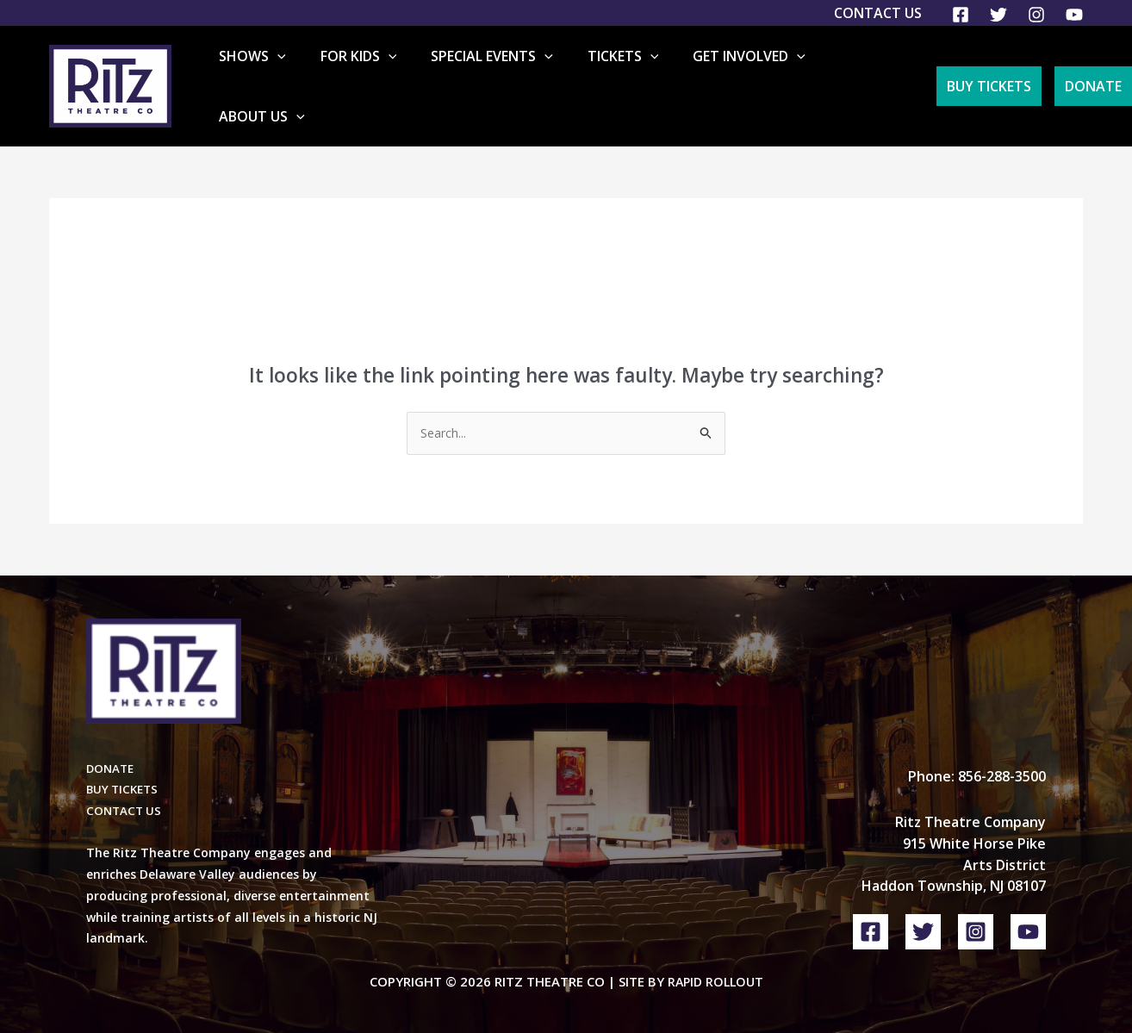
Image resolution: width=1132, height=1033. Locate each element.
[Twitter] (998, 14)
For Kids (393, 73)
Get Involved (743, 73)
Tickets (630, 73)
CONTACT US (125, 786)
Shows (300, 73)
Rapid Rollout (715, 957)
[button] (325, 73)
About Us (862, 73)
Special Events (513, 73)
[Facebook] (960, 14)
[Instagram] (1036, 14)
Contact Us (878, 12)
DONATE (111, 743)
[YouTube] (1074, 14)
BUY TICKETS (124, 764)
